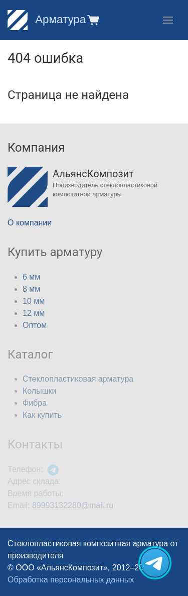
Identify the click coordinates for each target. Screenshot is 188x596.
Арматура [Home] (47, 19)
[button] (92, 20)
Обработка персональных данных (71, 579)
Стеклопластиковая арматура (78, 379)
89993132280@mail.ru (72, 505)
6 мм (31, 277)
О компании (30, 222)
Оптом (35, 325)
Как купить (42, 415)
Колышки (39, 391)
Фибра (35, 403)
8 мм (31, 289)
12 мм (34, 313)
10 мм (34, 301)
